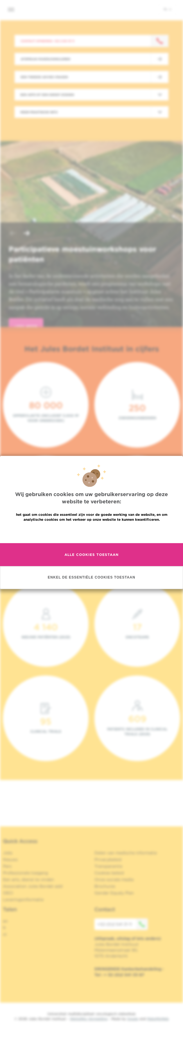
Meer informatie (91, 532)
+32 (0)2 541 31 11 (122, 924)
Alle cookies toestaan (91, 554)
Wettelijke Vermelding (88, 1019)
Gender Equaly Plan (114, 893)
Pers (7, 866)
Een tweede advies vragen (44, 77)
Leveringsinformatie (23, 899)
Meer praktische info (39, 112)
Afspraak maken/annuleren (45, 59)
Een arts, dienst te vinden (28, 879)
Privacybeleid (107, 859)
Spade (132, 1019)
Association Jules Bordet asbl (33, 886)
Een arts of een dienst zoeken (47, 94)
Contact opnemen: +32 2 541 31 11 (47, 41)
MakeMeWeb (158, 1019)
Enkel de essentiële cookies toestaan (91, 578)
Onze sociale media (114, 879)
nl (167, 9)
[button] (13, 234)
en (5, 921)
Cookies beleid (109, 873)
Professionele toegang (25, 873)
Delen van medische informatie (125, 853)
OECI (8, 893)
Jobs (7, 853)
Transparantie (108, 866)
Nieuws (10, 859)
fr (4, 927)
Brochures (104, 886)
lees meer (26, 326)
